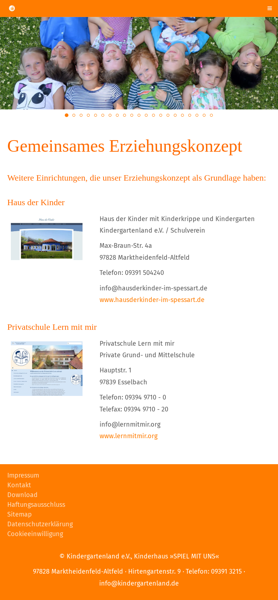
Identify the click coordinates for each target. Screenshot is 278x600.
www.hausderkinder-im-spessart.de (152, 300)
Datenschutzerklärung (40, 524)
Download (22, 495)
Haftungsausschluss (36, 505)
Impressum (23, 475)
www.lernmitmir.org (128, 436)
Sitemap (19, 514)
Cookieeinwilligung (35, 534)
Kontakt (19, 485)
